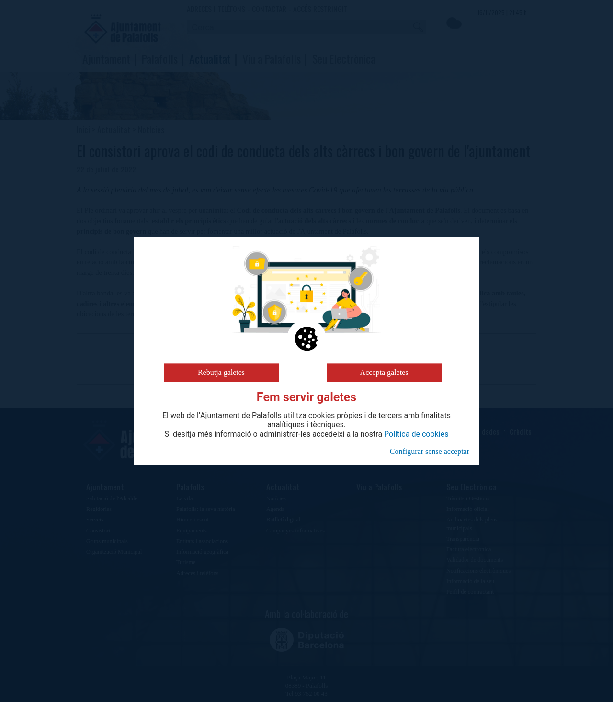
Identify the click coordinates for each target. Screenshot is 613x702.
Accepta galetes (384, 372)
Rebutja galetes (221, 372)
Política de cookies (416, 434)
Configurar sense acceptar (429, 451)
